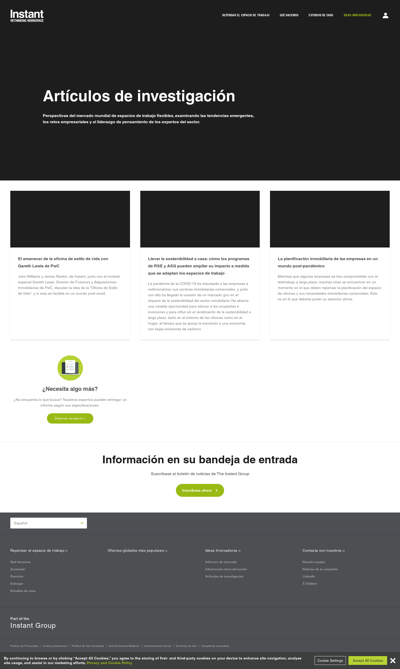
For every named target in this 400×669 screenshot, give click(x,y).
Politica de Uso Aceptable (88, 646)
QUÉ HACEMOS (289, 15)
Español (49, 523)
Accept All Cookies (368, 660)
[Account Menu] (385, 15)
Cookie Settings (330, 660)
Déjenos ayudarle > (70, 418)
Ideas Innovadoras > (223, 550)
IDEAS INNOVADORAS (357, 15)
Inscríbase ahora (200, 490)
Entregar (16, 583)
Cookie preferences (55, 646)
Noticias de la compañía (320, 569)
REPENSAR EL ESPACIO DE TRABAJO (246, 15)
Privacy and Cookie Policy (109, 663)
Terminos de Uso (186, 646)
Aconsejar (18, 569)
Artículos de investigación (224, 576)
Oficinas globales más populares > (137, 550)
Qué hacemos (20, 562)
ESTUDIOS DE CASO (321, 15)
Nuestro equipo (314, 562)
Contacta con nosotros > (324, 550)
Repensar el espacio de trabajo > (39, 550)
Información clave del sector (226, 569)
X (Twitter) (310, 583)
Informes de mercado (221, 562)
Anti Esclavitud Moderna (124, 646)
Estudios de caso (23, 591)
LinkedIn (309, 576)
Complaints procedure (215, 646)
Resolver (17, 576)
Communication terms (157, 646)
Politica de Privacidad (24, 646)
